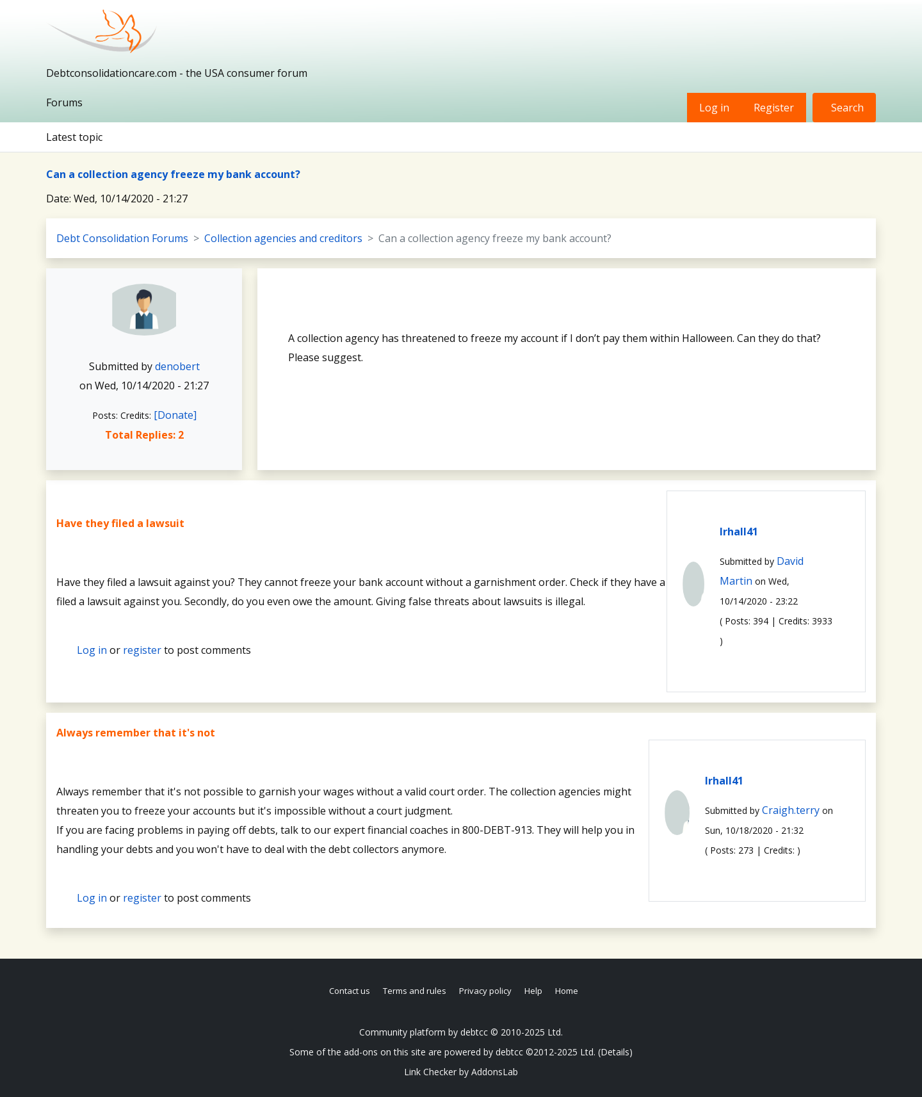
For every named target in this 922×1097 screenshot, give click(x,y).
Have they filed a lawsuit (120, 523)
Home (566, 990)
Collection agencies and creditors (283, 238)
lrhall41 (739, 531)
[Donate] (175, 415)
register (142, 650)
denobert (177, 366)
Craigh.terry (791, 810)
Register (774, 108)
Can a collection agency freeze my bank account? (173, 174)
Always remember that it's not (135, 733)
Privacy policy (485, 990)
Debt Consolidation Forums (122, 238)
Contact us (349, 990)
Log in (714, 108)
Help (533, 990)
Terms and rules (414, 990)
